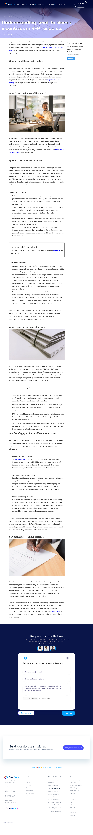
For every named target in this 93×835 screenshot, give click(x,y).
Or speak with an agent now (46, 643)
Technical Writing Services (54, 811)
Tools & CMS (73, 782)
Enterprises (73, 799)
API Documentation (53, 791)
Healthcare (72, 807)
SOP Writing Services (53, 799)
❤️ (37, 767)
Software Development (76, 785)
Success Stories (30, 793)
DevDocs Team (7, 34)
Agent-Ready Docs (53, 785)
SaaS (71, 802)
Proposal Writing (25, 17)
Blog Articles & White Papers (55, 802)
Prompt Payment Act (22, 459)
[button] (30, 698)
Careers (28, 782)
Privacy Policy (29, 790)
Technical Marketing (75, 780)
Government (73, 812)
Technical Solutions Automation (56, 780)
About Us (28, 780)
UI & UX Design (74, 788)
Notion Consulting (74, 790)
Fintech (72, 804)
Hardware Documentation (54, 797)
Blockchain (72, 815)
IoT (70, 810)
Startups (72, 797)
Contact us (57, 251)
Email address (71, 52)
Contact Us (29, 785)
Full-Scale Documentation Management (54, 808)
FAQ (27, 788)
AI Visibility (50, 782)
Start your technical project (73, 748)
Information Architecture (54, 804)
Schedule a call (81, 4)
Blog (27, 795)
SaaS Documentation (53, 794)
